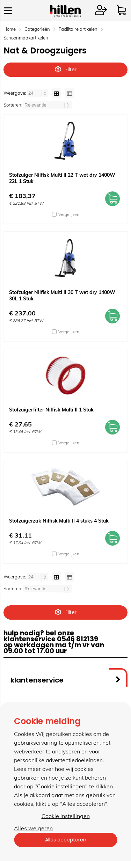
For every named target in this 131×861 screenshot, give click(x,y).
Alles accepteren (65, 839)
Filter (66, 69)
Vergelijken (68, 214)
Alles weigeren (33, 828)
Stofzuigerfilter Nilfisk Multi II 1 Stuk (51, 410)
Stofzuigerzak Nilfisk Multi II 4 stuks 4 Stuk (59, 521)
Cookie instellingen (66, 815)
